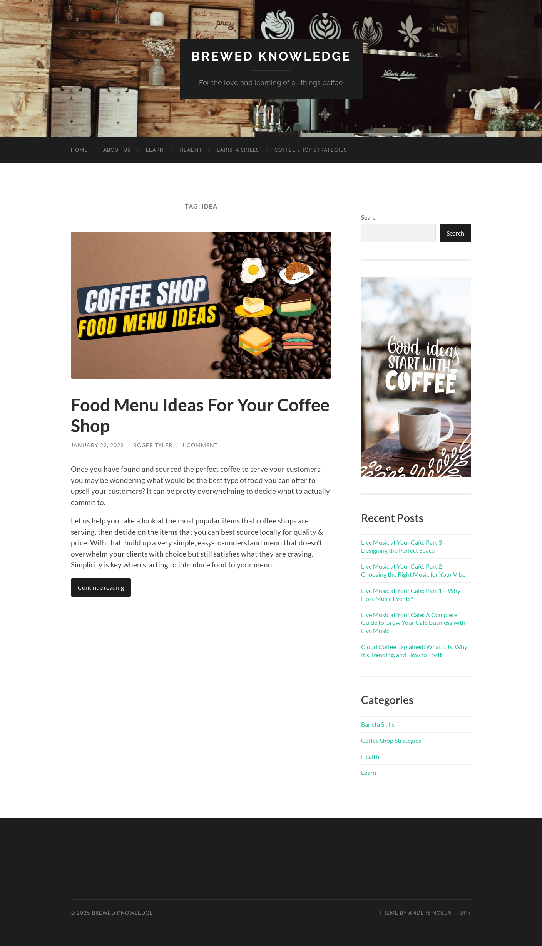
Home (79, 150)
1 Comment (200, 445)
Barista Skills (238, 150)
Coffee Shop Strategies (310, 150)
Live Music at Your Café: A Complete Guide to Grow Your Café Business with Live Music (413, 623)
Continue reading (101, 587)
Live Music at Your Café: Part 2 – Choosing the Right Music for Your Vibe (413, 570)
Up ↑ (465, 913)
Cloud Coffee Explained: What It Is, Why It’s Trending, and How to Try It (414, 650)
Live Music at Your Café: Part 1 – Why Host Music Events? (410, 594)
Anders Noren (430, 913)
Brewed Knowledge (271, 56)
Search (370, 217)
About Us (116, 150)
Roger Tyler (152, 445)
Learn (155, 150)
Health (190, 150)
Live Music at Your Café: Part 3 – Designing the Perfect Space (404, 546)
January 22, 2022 (97, 445)
